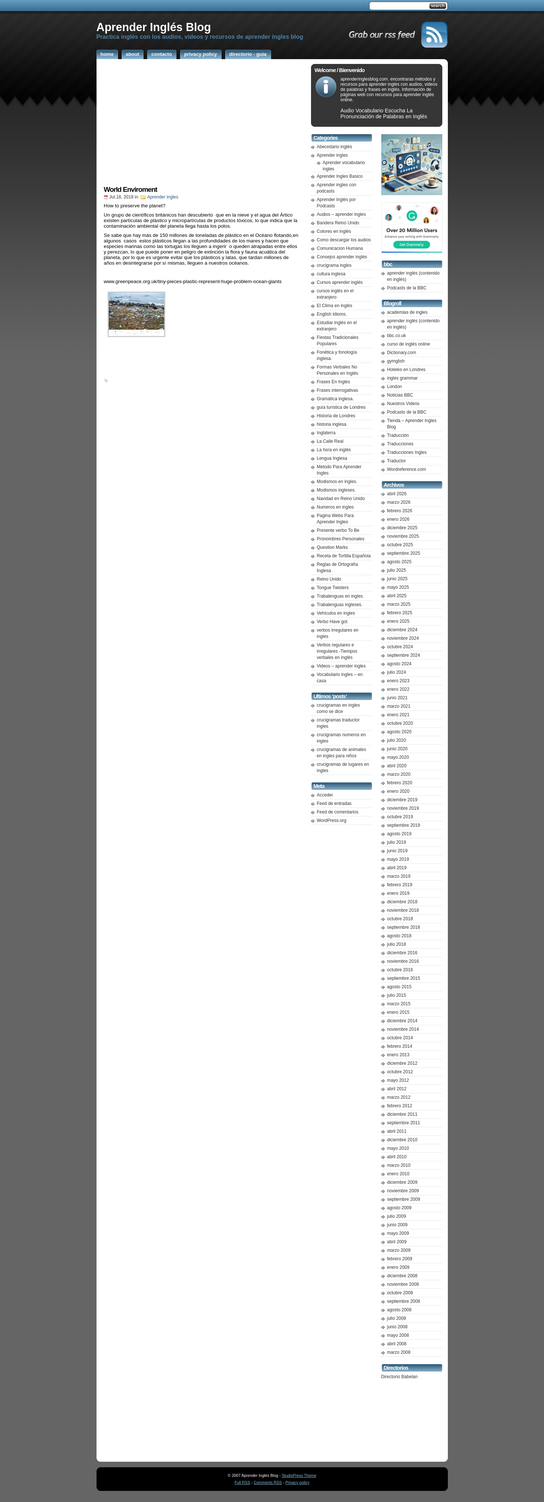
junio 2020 (397, 748)
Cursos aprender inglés (340, 282)
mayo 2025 (398, 587)
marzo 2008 (398, 1352)
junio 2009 (397, 1224)
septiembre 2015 (403, 978)
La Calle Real (330, 441)
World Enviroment (130, 189)
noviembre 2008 (403, 1284)
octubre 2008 (400, 1292)
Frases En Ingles (333, 381)
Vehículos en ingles (336, 613)
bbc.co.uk (396, 335)
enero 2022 (398, 689)
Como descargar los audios (344, 239)
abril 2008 (397, 1343)
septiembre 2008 (403, 1301)
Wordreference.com (406, 469)
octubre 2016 (400, 969)
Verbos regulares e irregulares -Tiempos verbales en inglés (337, 651)
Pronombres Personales (341, 538)
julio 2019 (396, 842)
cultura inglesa (331, 273)
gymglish (396, 361)
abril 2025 (397, 595)
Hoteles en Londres (406, 369)
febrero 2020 (399, 782)
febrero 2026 (399, 510)
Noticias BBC (400, 395)
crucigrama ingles (334, 265)
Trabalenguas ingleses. (340, 604)
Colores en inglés (334, 231)
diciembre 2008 (402, 1275)
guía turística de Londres (341, 407)
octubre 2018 (400, 918)
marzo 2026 (398, 502)
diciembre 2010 (402, 1139)
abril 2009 (397, 1241)
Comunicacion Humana (340, 248)
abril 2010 (397, 1156)
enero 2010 (398, 1173)
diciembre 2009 (402, 1182)
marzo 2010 (398, 1165)
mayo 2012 (398, 1080)
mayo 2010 (398, 1148)
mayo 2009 (398, 1233)
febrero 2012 (399, 1105)
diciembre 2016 (402, 952)
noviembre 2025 (403, 536)
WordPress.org (332, 820)
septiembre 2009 (403, 1199)
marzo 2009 (398, 1250)
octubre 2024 (400, 646)
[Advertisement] (202, 124)
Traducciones (400, 443)
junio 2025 (397, 578)
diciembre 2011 (402, 1114)
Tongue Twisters (333, 587)
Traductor (396, 460)
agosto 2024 (399, 663)
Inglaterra (326, 432)
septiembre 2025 (403, 553)
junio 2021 (397, 697)
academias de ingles (407, 312)
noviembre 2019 (403, 808)
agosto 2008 (399, 1309)
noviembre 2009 (403, 1190)
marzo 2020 (398, 774)
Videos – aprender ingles (341, 666)
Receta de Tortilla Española (344, 555)
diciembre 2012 (402, 1063)
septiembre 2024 (403, 655)
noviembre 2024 (403, 638)
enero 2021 (398, 714)
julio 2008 (396, 1318)
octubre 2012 (400, 1071)
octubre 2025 (400, 544)
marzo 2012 (398, 1097)
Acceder (325, 795)
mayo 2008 (398, 1335)
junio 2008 (397, 1326)
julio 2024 (396, 672)
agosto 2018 (399, 935)
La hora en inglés (334, 449)
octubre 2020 (400, 723)
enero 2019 (398, 893)
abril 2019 (397, 867)
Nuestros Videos (403, 403)
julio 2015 (396, 995)
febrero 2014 (399, 1046)
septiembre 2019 (403, 825)
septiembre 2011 (403, 1122)
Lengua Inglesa (332, 458)
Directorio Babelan (399, 1376)
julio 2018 (396, 944)
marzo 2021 (398, 706)
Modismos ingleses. (336, 490)
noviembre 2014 (403, 1029)
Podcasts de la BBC (407, 287)
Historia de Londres (336, 415)
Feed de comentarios (338, 812)
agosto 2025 (399, 561)
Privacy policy (297, 1482)
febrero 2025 (399, 612)
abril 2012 (397, 1088)
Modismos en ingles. (337, 481)
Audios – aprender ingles (341, 214)
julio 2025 (396, 570)
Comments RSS (268, 1482)
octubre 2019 (400, 816)
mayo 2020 (398, 757)
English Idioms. (332, 314)
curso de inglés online (408, 344)
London (394, 386)
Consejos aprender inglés (342, 256)
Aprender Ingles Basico (340, 176)
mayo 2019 (398, 859)
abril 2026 (397, 493)
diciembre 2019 (402, 799)
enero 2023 (398, 680)
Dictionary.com (401, 352)
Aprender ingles (162, 197)
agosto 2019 (399, 833)
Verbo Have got (332, 621)
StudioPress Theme (299, 1475)
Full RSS (242, 1482)
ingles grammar (402, 378)
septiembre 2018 (403, 927)
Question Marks (332, 547)
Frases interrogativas (337, 390)
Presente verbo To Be (338, 530)
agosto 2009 (399, 1207)
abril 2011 (397, 1131)
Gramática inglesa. (335, 398)
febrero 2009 (399, 1258)
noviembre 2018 (403, 910)
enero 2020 (398, 791)
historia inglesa (332, 424)
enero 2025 (398, 621)
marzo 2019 (398, 876)
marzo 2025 (398, 604)
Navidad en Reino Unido (341, 498)
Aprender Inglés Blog (154, 27)
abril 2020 (397, 765)
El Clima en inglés (334, 305)
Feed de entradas (334, 803)
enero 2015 (398, 1012)
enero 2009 (398, 1267)
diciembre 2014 (402, 1020)
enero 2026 (398, 519)
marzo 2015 (398, 1003)
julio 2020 (396, 740)
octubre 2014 (400, 1037)
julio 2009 (396, 1216)
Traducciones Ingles (407, 452)
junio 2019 (397, 850)
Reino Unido (329, 579)
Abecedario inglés (334, 146)
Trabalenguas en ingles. (340, 596)
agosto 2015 (399, 986)
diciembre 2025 (402, 527)
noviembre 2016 (403, 961)
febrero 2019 (399, 884)
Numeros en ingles (335, 507)
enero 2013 (398, 1054)
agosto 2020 (399, 731)
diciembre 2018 (402, 901)
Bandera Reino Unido (338, 222)
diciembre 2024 (402, 629)
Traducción (398, 435)
